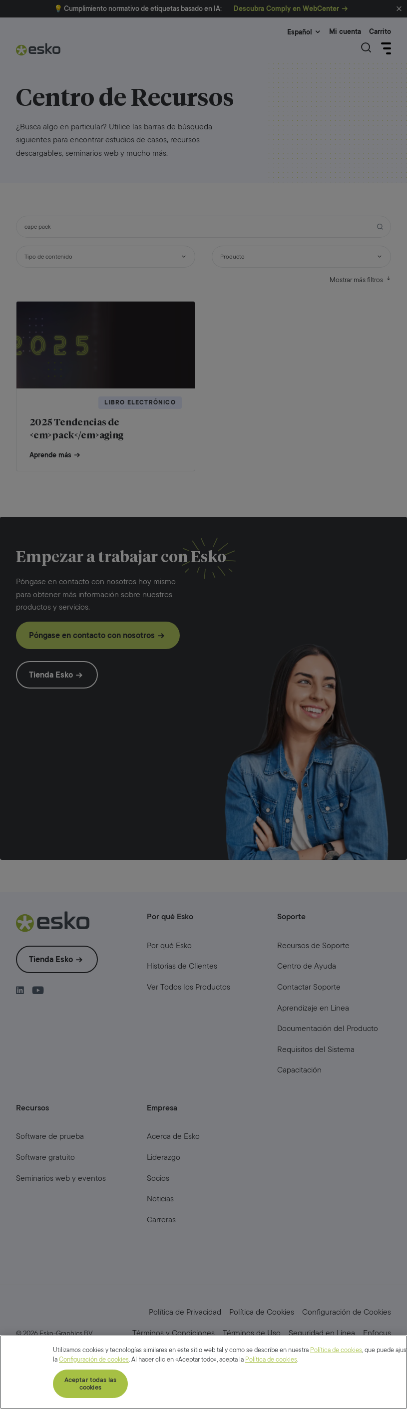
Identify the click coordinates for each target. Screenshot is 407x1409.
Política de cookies (336, 1396)
